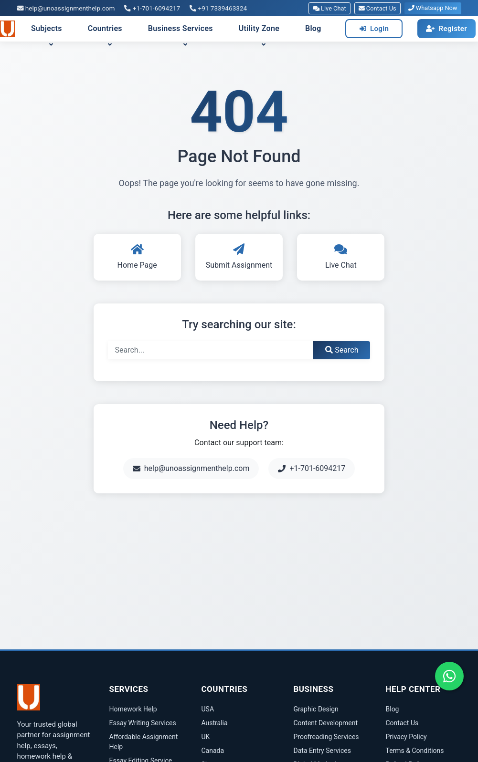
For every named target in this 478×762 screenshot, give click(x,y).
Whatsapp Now (432, 7)
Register (446, 28)
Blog (313, 28)
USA (208, 709)
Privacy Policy (406, 737)
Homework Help (133, 709)
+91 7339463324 (218, 8)
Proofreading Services (326, 737)
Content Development (326, 723)
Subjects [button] (46, 28)
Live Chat (329, 8)
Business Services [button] (180, 28)
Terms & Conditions (415, 750)
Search (341, 350)
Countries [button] (105, 28)
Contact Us (377, 8)
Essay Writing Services (142, 723)
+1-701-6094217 (152, 8)
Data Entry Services (322, 750)
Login (374, 28)
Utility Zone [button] (259, 28)
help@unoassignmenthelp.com (66, 8)
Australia (215, 723)
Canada (213, 750)
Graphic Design (316, 709)
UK (206, 737)
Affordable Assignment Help (143, 742)
